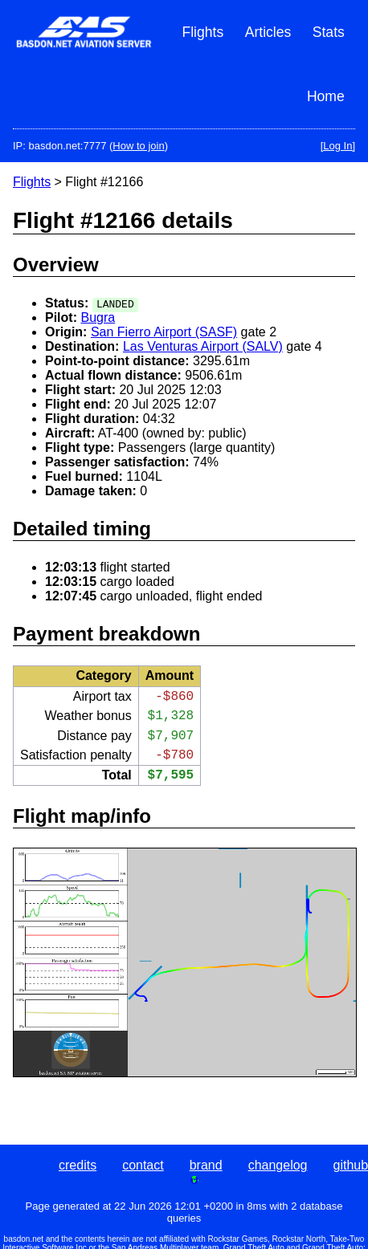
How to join (138, 146)
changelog (278, 1165)
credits (77, 1165)
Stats (329, 32)
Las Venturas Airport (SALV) (203, 346)
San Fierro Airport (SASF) (164, 332)
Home (326, 96)
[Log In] (338, 146)
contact (143, 1165)
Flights (202, 32)
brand (206, 1165)
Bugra (97, 317)
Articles (268, 32)
